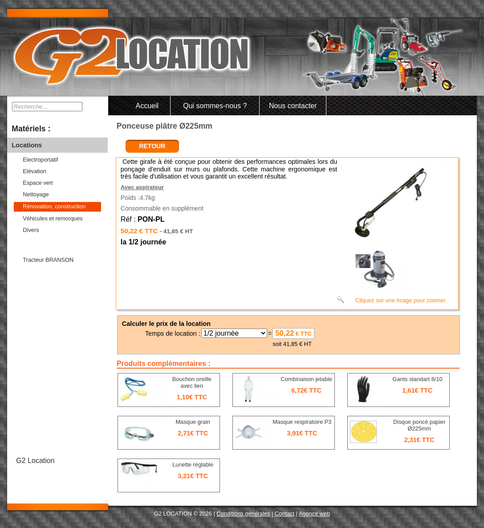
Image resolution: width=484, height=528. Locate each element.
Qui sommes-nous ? (215, 106)
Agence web (314, 513)
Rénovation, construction (54, 206)
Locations (27, 145)
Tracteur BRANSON (48, 259)
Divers (31, 230)
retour (152, 146)
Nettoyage (36, 194)
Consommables (35, 275)
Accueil (147, 106)
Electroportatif (40, 159)
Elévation (34, 171)
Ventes (22, 245)
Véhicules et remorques (52, 218)
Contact (284, 513)
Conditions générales (243, 513)
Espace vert (38, 182)
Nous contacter (293, 106)
